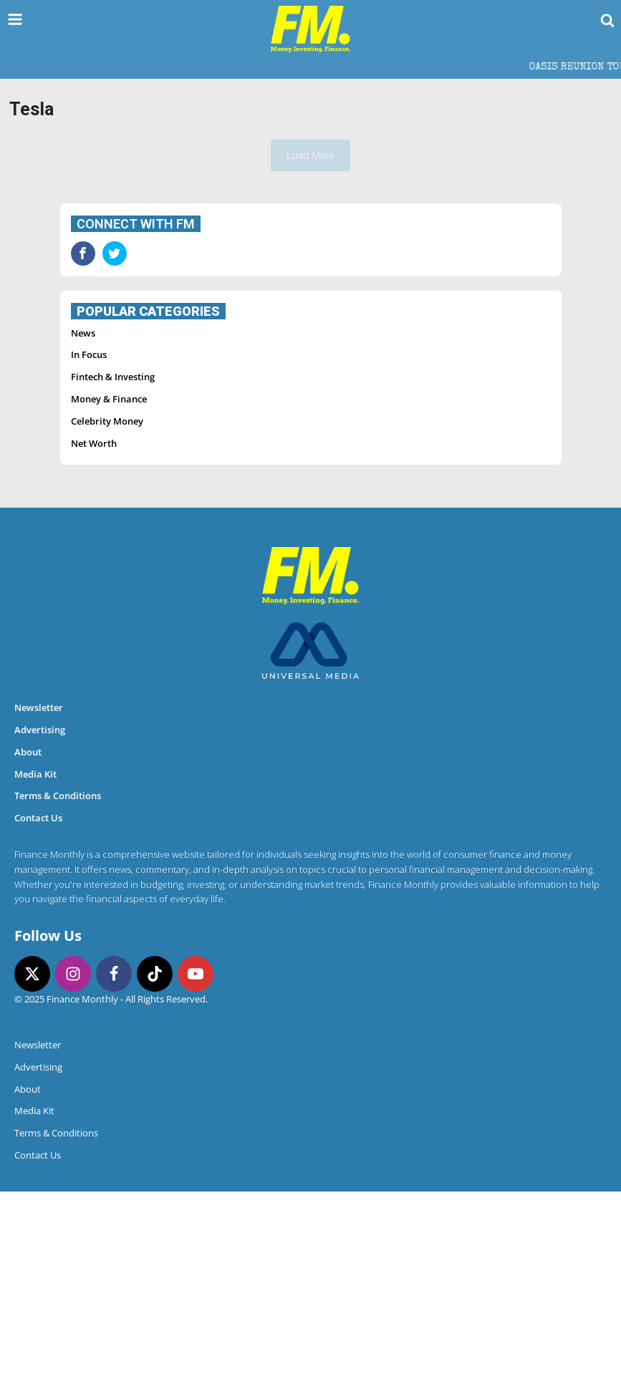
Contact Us (38, 1018)
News (83, 533)
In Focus (89, 554)
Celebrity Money (107, 621)
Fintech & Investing (113, 577)
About (28, 952)
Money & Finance (109, 599)
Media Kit (35, 974)
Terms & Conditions (57, 996)
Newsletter (38, 908)
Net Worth (94, 643)
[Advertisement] (310, 289)
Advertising (39, 930)
